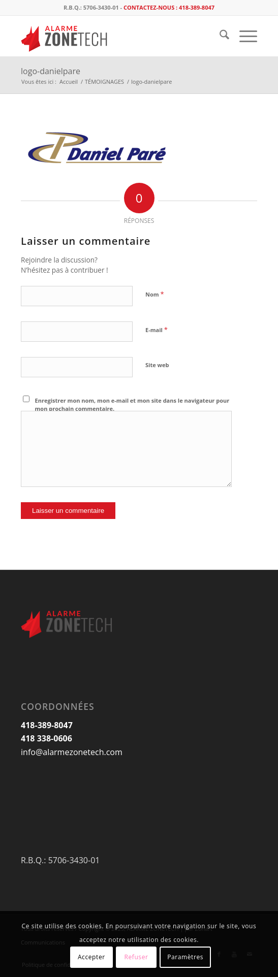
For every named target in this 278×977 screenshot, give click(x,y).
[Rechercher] (219, 36)
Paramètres (185, 957)
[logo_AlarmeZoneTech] (115, 36)
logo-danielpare (50, 71)
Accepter (91, 957)
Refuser (136, 957)
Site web (157, 365)
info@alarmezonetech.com (71, 752)
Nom (154, 294)
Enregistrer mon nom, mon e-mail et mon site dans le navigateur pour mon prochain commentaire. (132, 405)
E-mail (156, 329)
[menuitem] (219, 36)
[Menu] (243, 36)
